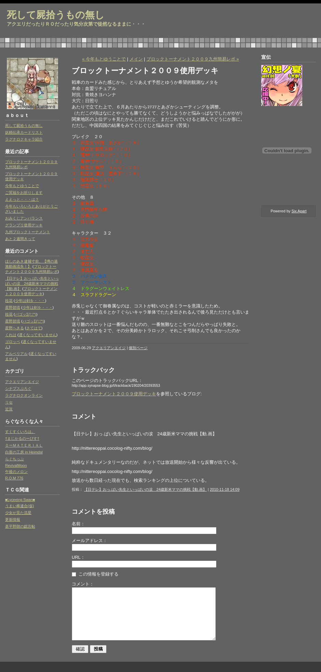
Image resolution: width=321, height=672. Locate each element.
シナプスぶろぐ (18, 388)
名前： (78, 523)
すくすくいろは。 (20, 432)
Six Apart (299, 211)
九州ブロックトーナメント (27, 232)
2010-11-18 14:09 (224, 489)
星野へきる (14, 328)
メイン (136, 59)
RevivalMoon (16, 465)
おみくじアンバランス (24, 218)
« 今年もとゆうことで (104, 59)
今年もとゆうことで (22, 186)
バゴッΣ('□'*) (25, 314)
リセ (9, 402)
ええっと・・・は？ (22, 199)
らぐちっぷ (14, 459)
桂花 (9, 301)
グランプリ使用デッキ (24, 225)
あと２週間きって (20, 239)
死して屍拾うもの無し (55, 15)
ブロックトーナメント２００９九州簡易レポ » (192, 59)
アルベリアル (16, 354)
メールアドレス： (89, 540)
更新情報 (12, 519)
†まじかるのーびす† (22, 438)
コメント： (83, 584)
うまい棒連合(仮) (19, 506)
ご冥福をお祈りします (24, 192)
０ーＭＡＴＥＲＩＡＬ (24, 445)
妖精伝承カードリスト (24, 132)
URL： (78, 557)
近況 (9, 409)
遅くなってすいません (37, 335)
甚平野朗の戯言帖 (20, 526)
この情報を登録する (95, 574)
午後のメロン (16, 472)
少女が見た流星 (18, 513)
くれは (10, 335)
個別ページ (138, 348)
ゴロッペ (12, 342)
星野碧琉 (12, 307)
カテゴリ (14, 371)
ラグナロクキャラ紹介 (24, 139)
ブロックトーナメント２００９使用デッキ (114, 393)
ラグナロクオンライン (24, 395)
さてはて (33, 328)
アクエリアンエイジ (22, 382)
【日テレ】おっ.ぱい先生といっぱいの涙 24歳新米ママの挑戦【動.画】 (32, 283)
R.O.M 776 (14, 478)
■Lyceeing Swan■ (20, 500)
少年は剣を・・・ (30, 301)
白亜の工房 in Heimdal (24, 452)
